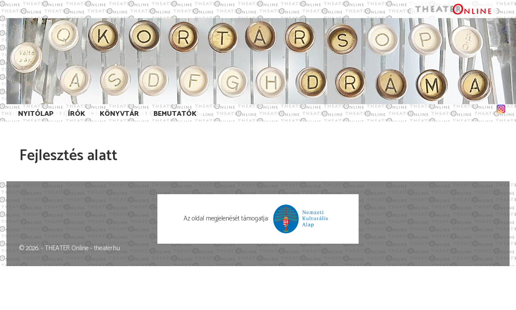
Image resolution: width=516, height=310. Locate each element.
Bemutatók (175, 113)
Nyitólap (35, 113)
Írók (76, 113)
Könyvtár (119, 113)
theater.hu (107, 248)
